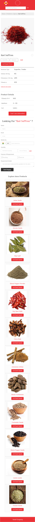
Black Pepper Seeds (17, 450)
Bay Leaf (17, 256)
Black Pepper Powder (17, 283)
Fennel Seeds (17, 505)
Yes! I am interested (17, 113)
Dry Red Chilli (17, 311)
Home (3, 14)
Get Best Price (7, 64)
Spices (15, 14)
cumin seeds (17, 478)
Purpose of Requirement (7, 154)
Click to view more (6, 86)
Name (2, 125)
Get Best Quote (17, 204)
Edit (21, 60)
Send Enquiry (18, 519)
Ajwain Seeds (17, 228)
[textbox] (14, 60)
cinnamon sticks (17, 367)
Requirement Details (6, 161)
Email (2, 133)
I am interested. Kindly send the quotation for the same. (17, 164)
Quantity (3, 147)
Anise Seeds (17, 200)
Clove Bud (17, 339)
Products (9, 14)
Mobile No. (4, 140)
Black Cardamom (17, 394)
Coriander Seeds (17, 422)
